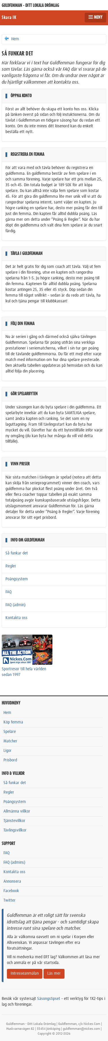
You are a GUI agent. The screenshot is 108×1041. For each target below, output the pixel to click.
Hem (11, 39)
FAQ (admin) (15, 605)
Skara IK (9, 18)
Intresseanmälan (25, 973)
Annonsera (12, 881)
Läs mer (54, 973)
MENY (95, 17)
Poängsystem (16, 579)
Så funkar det (16, 553)
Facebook (11, 891)
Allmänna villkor (16, 811)
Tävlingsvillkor (14, 830)
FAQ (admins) (14, 863)
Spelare (9, 732)
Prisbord (10, 760)
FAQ (8, 592)
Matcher (10, 741)
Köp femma (13, 722)
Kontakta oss (16, 618)
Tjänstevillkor (14, 821)
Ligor (7, 751)
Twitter (9, 900)
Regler (10, 566)
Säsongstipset (48, 999)
